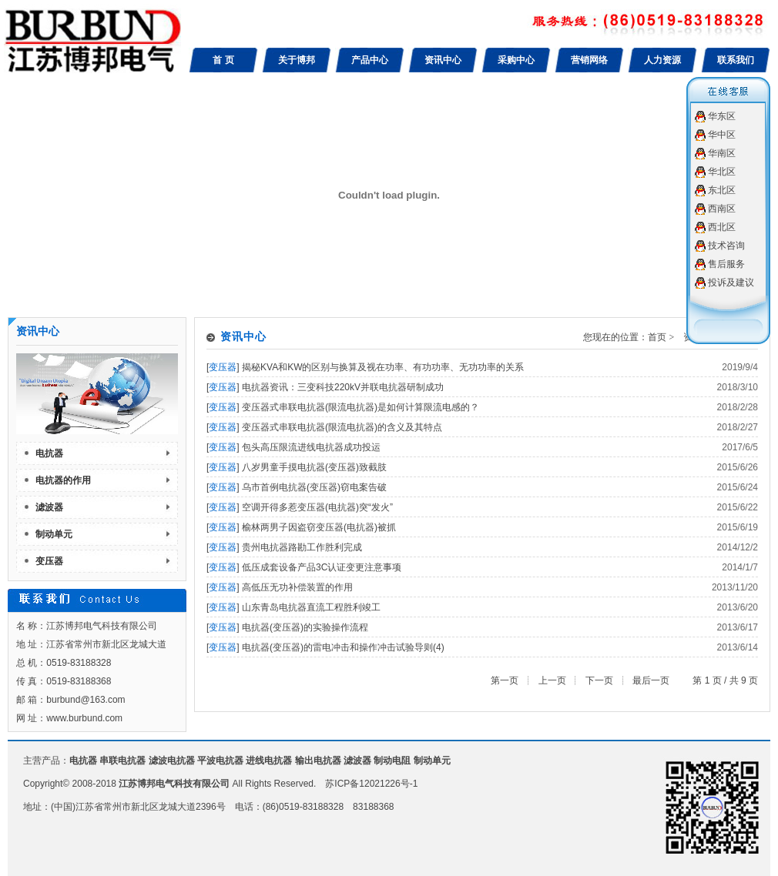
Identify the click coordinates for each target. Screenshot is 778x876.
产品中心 (369, 60)
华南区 (722, 153)
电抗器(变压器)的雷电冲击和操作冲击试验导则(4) (343, 647)
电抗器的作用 (63, 480)
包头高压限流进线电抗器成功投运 (311, 447)
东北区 (722, 190)
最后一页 (650, 680)
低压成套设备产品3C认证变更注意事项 (321, 567)
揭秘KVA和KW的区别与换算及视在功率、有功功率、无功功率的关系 (383, 367)
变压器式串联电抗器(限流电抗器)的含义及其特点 (342, 427)
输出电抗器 (318, 760)
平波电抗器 (220, 760)
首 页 (223, 60)
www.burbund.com (84, 718)
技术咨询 (726, 245)
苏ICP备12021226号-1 (371, 783)
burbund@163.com (85, 699)
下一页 (599, 680)
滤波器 (49, 507)
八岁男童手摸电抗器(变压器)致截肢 (314, 467)
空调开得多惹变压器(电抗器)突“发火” (317, 507)
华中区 (722, 134)
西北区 (722, 227)
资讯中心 (442, 60)
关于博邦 (296, 60)
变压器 (49, 561)
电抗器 (49, 453)
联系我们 (735, 60)
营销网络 (589, 60)
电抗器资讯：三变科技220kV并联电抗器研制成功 (343, 387)
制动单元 (53, 534)
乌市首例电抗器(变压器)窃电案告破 (314, 487)
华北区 (722, 171)
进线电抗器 (269, 760)
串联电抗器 (122, 760)
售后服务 (726, 264)
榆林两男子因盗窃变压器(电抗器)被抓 (319, 527)
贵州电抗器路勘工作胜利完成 (302, 547)
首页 (657, 337)
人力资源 (662, 60)
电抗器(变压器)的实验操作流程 (305, 627)
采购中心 (516, 60)
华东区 (722, 116)
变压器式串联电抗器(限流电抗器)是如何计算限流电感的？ (360, 407)
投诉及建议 (731, 282)
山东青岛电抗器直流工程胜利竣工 (311, 607)
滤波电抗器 (172, 760)
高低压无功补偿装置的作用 (297, 587)
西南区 (722, 208)
